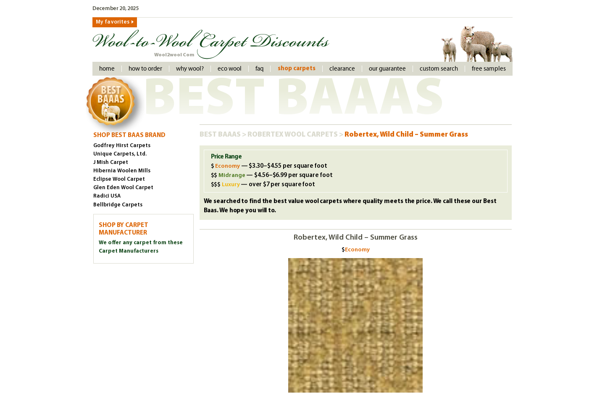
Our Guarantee (387, 69)
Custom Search (439, 69)
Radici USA (107, 196)
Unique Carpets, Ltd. (120, 154)
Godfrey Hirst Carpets (121, 145)
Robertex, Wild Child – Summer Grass (406, 134)
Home (107, 69)
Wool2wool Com (174, 55)
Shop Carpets (297, 69)
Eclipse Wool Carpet (119, 179)
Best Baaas (221, 134)
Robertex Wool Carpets (293, 134)
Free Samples (489, 69)
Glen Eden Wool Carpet (123, 187)
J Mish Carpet (110, 162)
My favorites (112, 22)
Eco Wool (230, 69)
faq (259, 69)
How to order (145, 69)
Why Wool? (190, 69)
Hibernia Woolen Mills (121, 171)
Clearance (342, 69)
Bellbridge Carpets (117, 205)
